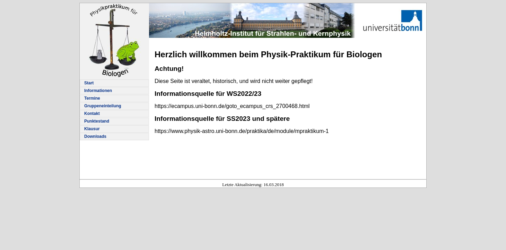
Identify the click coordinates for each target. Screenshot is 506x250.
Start (89, 83)
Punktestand (96, 121)
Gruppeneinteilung (102, 105)
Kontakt (92, 113)
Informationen (98, 90)
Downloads (95, 136)
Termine (92, 98)
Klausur (92, 128)
